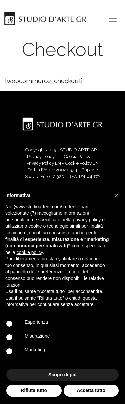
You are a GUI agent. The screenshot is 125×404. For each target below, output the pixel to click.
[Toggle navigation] (113, 18)
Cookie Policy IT (79, 156)
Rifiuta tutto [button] (34, 390)
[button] (116, 195)
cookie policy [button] (29, 252)
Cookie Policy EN (82, 163)
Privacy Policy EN (43, 163)
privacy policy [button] (87, 219)
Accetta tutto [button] (91, 390)
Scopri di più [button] (62, 374)
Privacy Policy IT (43, 156)
